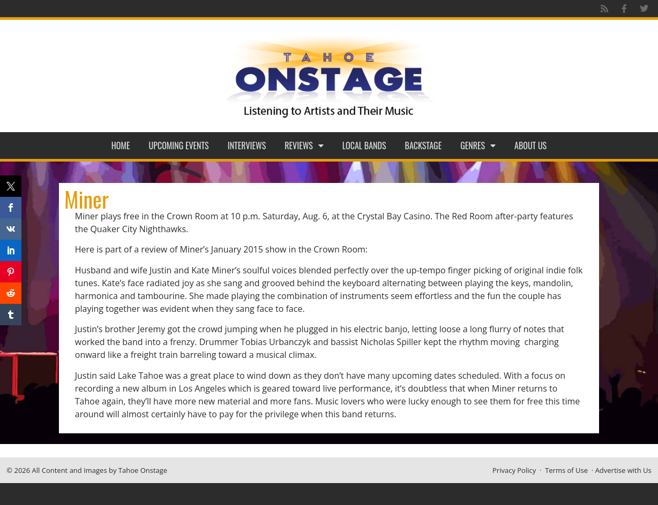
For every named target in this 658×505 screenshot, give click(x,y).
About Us (530, 145)
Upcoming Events (179, 145)
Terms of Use (566, 470)
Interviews (247, 145)
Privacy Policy (514, 470)
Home (120, 145)
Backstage (423, 145)
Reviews (304, 145)
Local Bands (364, 145)
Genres (478, 145)
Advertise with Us (623, 470)
